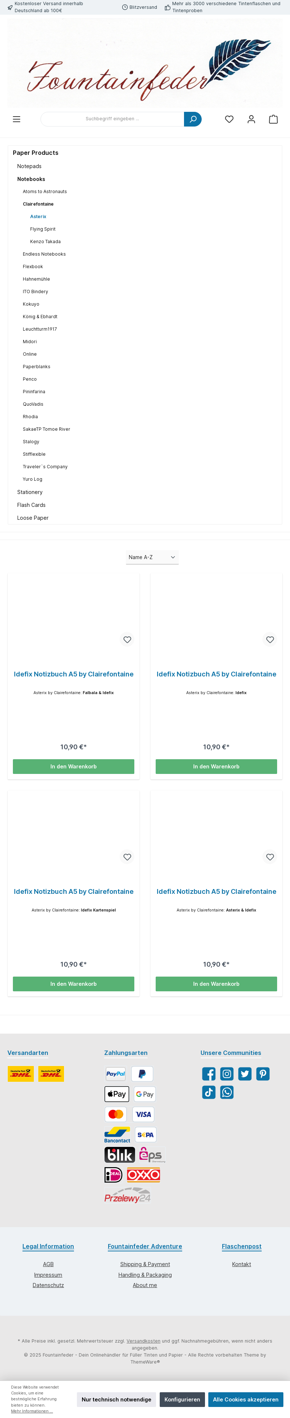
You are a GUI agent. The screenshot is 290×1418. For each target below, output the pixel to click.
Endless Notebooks (44, 254)
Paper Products (36, 152)
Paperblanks (36, 366)
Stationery (30, 492)
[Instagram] (227, 1074)
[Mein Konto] (251, 119)
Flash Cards (31, 505)
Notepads (29, 166)
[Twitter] (245, 1074)
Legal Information (48, 1246)
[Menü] (16, 119)
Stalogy (31, 441)
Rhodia (30, 416)
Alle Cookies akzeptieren (246, 1399)
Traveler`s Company (45, 466)
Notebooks (31, 179)
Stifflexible (34, 454)
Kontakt (241, 1264)
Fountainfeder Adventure (145, 1246)
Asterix (38, 216)
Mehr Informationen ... (32, 1411)
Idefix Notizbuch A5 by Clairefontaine (74, 674)
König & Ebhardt (40, 316)
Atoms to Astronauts (45, 191)
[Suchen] (193, 119)
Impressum (48, 1275)
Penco (30, 379)
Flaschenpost (242, 1246)
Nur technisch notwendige (116, 1399)
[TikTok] (209, 1092)
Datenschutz (48, 1285)
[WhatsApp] (227, 1092)
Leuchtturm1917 (40, 329)
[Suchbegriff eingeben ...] (112, 119)
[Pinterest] (263, 1074)
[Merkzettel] (229, 119)
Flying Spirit (43, 229)
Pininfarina (34, 391)
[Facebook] (209, 1074)
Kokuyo (31, 304)
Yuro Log (32, 479)
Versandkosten (143, 1341)
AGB (48, 1264)
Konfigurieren (182, 1399)
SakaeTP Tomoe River (46, 429)
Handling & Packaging (145, 1275)
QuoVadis (33, 404)
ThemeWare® (145, 1362)
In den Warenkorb (73, 766)
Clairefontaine (38, 204)
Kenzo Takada (45, 241)
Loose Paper (33, 518)
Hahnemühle (36, 279)
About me (145, 1285)
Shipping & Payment (145, 1264)
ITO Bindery (35, 291)
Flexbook (33, 266)
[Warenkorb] (273, 119)
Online (30, 354)
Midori (30, 341)
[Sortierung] (152, 557)
